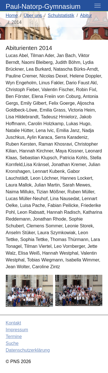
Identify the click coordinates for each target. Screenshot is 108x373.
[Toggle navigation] (97, 6)
